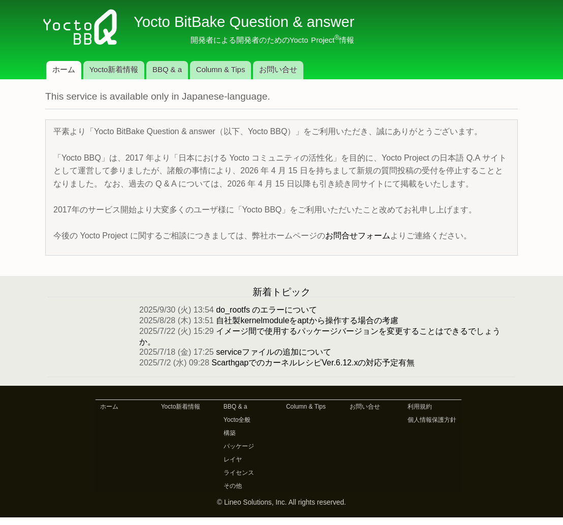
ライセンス (239, 472)
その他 (233, 485)
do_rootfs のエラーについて (266, 309)
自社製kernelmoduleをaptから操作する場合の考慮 (307, 320)
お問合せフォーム (357, 235)
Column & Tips (220, 70)
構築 (230, 433)
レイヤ (233, 459)
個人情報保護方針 (432, 419)
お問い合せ (278, 70)
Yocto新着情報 (114, 70)
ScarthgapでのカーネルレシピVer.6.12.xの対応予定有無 (313, 362)
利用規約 (420, 406)
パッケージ (239, 446)
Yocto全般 (237, 419)
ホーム (63, 70)
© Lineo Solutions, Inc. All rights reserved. (281, 502)
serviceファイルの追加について (273, 352)
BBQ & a (167, 70)
